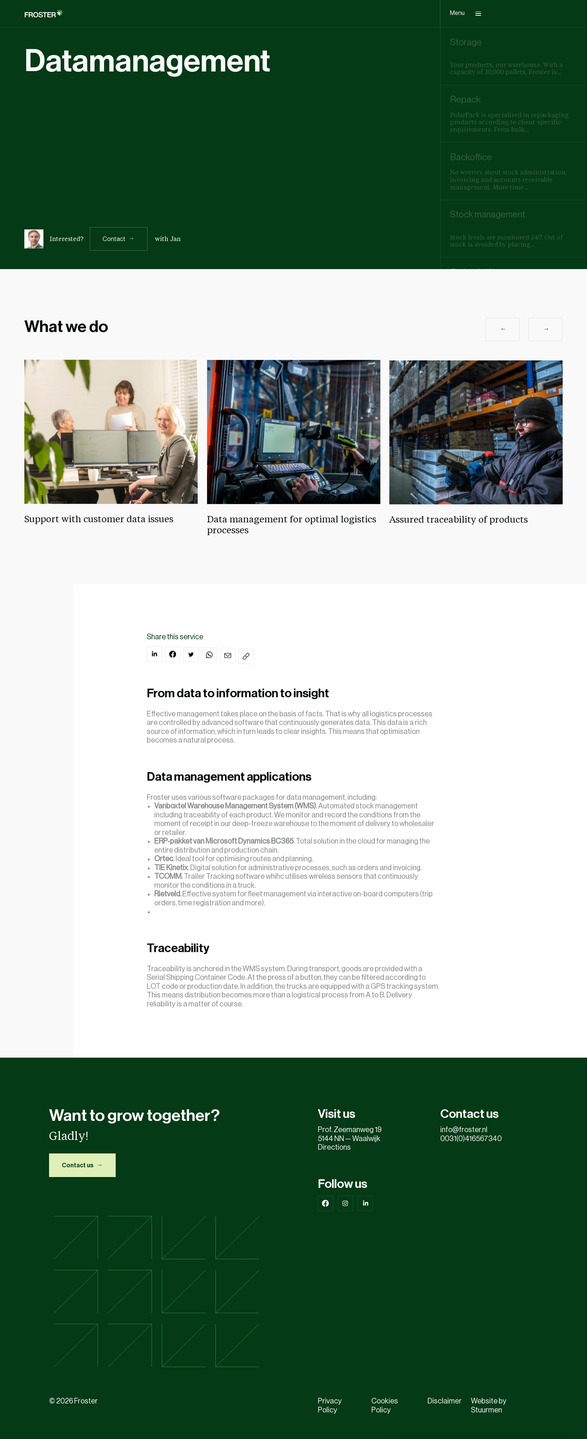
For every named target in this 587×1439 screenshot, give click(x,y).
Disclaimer (445, 1401)
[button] (503, 338)
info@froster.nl (463, 1130)
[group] (514, 56)
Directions (334, 1147)
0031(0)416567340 (472, 1139)
